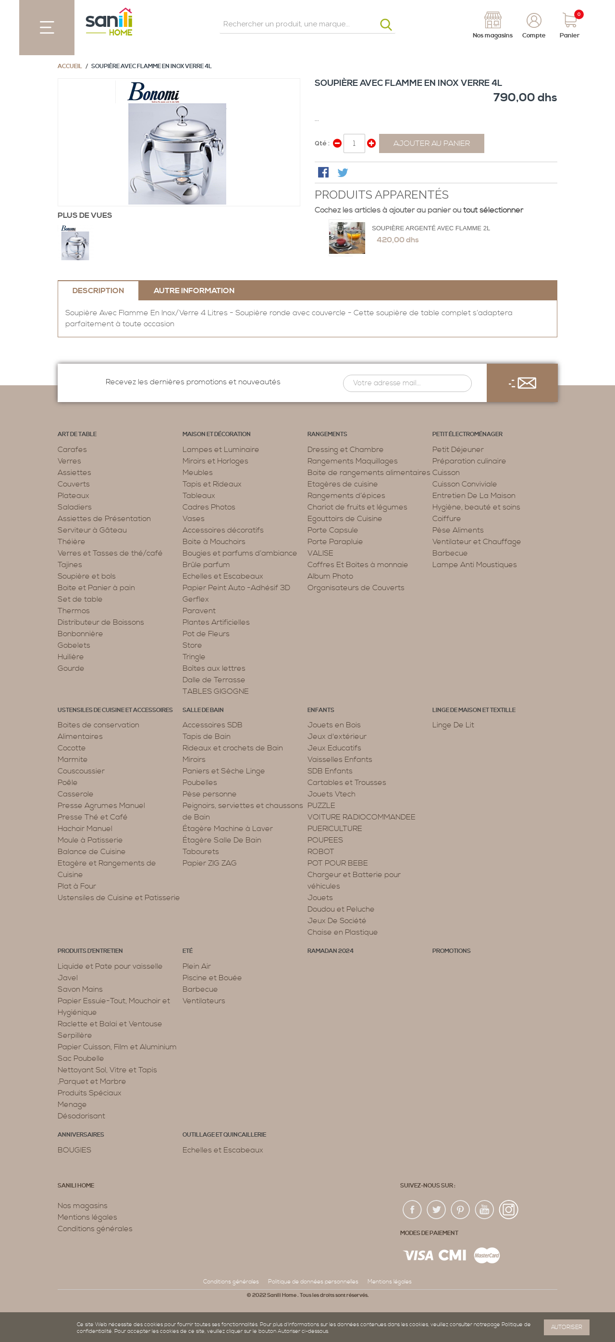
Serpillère (75, 1035)
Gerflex (196, 599)
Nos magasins (83, 1206)
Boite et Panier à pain (96, 588)
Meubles (198, 472)
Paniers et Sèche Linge (224, 771)
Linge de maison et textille (474, 710)
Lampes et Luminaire (221, 449)
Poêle (68, 782)
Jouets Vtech (332, 794)
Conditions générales (95, 1229)
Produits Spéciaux (90, 1093)
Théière (72, 541)
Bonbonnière (80, 634)
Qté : (322, 143)
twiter (437, 1210)
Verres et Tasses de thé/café (110, 553)
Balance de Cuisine (92, 851)
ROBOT (321, 851)
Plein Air (197, 966)
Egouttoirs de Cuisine (345, 518)
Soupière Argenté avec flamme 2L (431, 228)
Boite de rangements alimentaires (369, 472)
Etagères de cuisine (343, 484)
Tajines (70, 565)
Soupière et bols (87, 576)
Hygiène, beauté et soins (476, 507)
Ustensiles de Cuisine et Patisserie (119, 898)
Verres (69, 461)
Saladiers (75, 507)
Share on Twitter (343, 173)
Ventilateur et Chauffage (476, 541)
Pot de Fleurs (206, 634)
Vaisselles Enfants (340, 759)
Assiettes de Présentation (104, 518)
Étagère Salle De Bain (222, 840)
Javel (68, 978)
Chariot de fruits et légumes (357, 507)
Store (192, 645)
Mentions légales (87, 1217)
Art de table (77, 434)
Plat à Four (77, 886)
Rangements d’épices (346, 495)
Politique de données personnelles (313, 1281)
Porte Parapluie (335, 541)
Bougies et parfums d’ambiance (240, 553)
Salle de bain (203, 710)
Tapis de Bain (207, 736)
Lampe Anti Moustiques (474, 565)
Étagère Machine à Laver (228, 828)
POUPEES (325, 840)
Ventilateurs (204, 1001)
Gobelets (74, 645)
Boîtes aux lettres (214, 668)
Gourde (71, 668)
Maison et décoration (217, 434)
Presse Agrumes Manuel (101, 805)
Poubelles (200, 782)
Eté (188, 951)
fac (413, 1210)
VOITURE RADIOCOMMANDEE (362, 817)
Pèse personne (210, 794)
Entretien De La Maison (474, 495)
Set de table (80, 599)
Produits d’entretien (90, 951)
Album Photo (330, 576)
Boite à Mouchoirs (214, 541)
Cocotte (72, 748)
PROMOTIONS (451, 951)
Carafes (72, 449)
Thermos (74, 611)
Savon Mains (80, 989)
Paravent (199, 611)
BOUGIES (74, 1150)
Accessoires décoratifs (223, 530)
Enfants (321, 710)
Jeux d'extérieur (337, 736)
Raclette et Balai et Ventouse (110, 1024)
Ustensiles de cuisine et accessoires (115, 710)
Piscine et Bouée (212, 978)
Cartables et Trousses (347, 782)
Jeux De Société (337, 921)
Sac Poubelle (81, 1058)
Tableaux (199, 495)
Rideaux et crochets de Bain (233, 748)
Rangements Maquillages (353, 461)
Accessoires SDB (213, 725)
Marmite (73, 759)
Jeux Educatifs (334, 748)
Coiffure (446, 518)
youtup (485, 1210)
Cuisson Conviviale (464, 484)
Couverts (74, 484)
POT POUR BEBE (338, 863)
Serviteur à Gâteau (92, 530)
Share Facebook (324, 173)
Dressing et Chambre (346, 449)
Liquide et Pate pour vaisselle (110, 966)
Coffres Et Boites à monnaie (358, 565)
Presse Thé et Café (93, 817)
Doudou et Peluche (341, 909)
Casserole (76, 794)
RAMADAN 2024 (331, 951)
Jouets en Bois (334, 725)
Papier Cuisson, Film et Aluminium (117, 1047)
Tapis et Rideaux (212, 484)
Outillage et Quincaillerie (224, 1135)
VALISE (320, 553)
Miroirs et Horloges (215, 461)
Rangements (327, 434)
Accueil (70, 66)
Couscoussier (81, 771)
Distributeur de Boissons (101, 622)
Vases (194, 518)
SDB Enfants (330, 771)
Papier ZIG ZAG (210, 863)
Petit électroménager (467, 434)
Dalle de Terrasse (214, 680)
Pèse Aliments (458, 530)
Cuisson (446, 472)
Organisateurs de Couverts (356, 588)
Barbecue (450, 553)
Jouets (320, 898)
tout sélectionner (493, 210)
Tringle (194, 657)
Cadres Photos (209, 507)
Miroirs (194, 759)
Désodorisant (81, 1116)
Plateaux (73, 495)
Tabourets (201, 851)
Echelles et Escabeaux (223, 576)
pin (461, 1210)
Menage (72, 1104)
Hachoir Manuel (85, 828)
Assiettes (74, 472)
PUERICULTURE (335, 828)
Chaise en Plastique (343, 932)
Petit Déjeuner (458, 449)
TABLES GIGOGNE (216, 691)
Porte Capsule (333, 530)
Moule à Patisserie (90, 840)
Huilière (71, 657)
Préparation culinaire (469, 461)
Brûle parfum (206, 565)
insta (509, 1210)
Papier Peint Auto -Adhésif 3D (236, 588)
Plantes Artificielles (216, 622)
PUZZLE (321, 805)
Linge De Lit (453, 725)
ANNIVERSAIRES (81, 1135)
